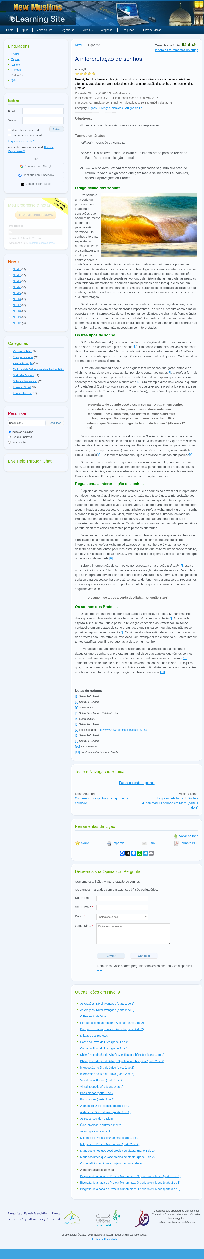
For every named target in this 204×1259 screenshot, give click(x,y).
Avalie (82, 843)
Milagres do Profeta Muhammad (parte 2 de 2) (109, 1144)
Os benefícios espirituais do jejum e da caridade (111, 1163)
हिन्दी (13, 80)
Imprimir (115, 843)
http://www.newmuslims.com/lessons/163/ (122, 729)
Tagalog (15, 59)
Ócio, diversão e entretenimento (100, 1125)
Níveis (87, 30)
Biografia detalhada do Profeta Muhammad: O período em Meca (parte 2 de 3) (130, 1182)
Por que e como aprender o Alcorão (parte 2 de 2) (112, 1029)
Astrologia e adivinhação (96, 1131)
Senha (12, 120)
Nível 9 (80, 45)
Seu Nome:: (84, 898)
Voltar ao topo (185, 836)
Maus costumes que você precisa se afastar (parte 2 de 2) (117, 1157)
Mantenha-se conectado (24, 130)
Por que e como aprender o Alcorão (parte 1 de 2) (112, 1022)
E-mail (149, 843)
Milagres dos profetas (94, 1035)
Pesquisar (129, 30)
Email (11, 110)
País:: (80, 916)
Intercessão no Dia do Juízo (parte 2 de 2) (107, 1074)
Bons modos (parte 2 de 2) (97, 1099)
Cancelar (144, 955)
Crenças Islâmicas (111, 108)
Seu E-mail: (84, 907)
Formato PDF (186, 843)
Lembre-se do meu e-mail (25, 135)
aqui (99, 970)
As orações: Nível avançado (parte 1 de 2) (107, 1003)
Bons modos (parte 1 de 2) (97, 1093)
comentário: (84, 925)
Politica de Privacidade (104, 1239)
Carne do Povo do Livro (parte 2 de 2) (104, 1048)
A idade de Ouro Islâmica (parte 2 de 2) (105, 1112)
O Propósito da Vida (93, 1016)
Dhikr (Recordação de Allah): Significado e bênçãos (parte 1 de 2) (122, 1054)
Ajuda (25, 30)
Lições (92, 108)
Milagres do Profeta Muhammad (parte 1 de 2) (109, 1137)
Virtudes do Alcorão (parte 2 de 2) (101, 1086)
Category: (81, 108)
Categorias (107, 30)
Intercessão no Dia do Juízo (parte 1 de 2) (107, 1067)
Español (15, 64)
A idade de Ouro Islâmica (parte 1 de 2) (105, 1105)
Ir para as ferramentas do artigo (176, 50)
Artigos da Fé (133, 108)
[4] (98, 454)
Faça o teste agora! (136, 783)
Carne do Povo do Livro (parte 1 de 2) (104, 1042)
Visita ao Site (44, 30)
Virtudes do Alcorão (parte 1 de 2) (101, 1080)
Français (16, 69)
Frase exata (17, 442)
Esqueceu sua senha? (21, 141)
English (15, 54)
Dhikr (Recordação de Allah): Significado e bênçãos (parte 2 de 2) (122, 1061)
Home (9, 30)
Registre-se (67, 30)
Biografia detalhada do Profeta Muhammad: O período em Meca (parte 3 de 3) (130, 1189)
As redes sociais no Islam (96, 1118)
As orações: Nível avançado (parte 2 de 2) (107, 1010)
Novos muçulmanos (38, 14)
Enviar (111, 955)
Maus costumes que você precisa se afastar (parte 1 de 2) (117, 1150)
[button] (10, 269)
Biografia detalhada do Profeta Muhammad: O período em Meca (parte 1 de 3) (169, 802)
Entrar (57, 129)
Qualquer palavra (20, 436)
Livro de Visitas (152, 30)
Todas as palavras (20, 431)
